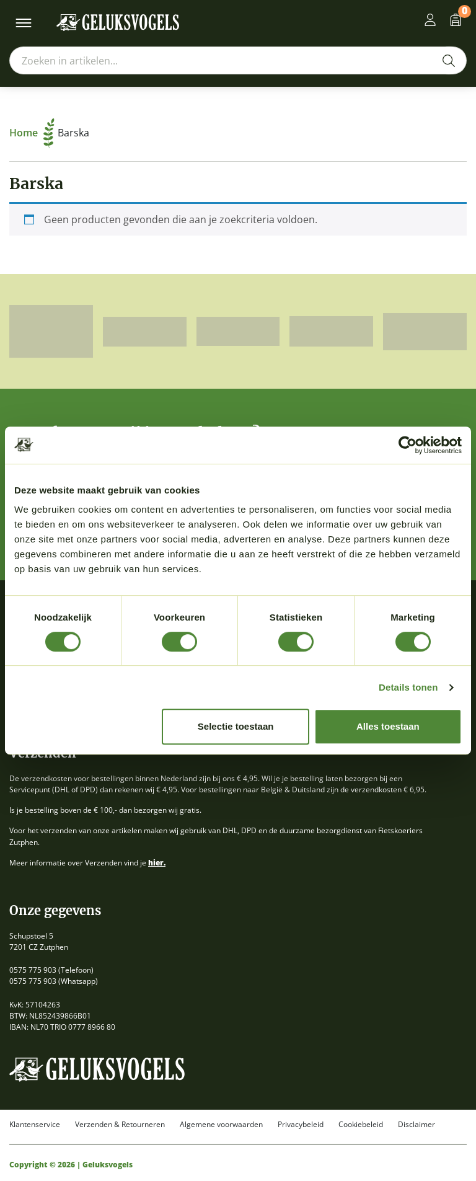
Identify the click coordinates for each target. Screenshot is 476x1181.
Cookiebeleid (360, 1124)
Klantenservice (34, 1124)
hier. (156, 862)
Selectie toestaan (236, 726)
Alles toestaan (388, 726)
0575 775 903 (32, 970)
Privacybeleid (301, 1124)
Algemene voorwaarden (221, 1124)
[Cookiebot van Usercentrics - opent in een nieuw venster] (407, 445)
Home (32, 132)
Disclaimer (416, 1124)
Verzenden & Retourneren (120, 1124)
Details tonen (408, 687)
